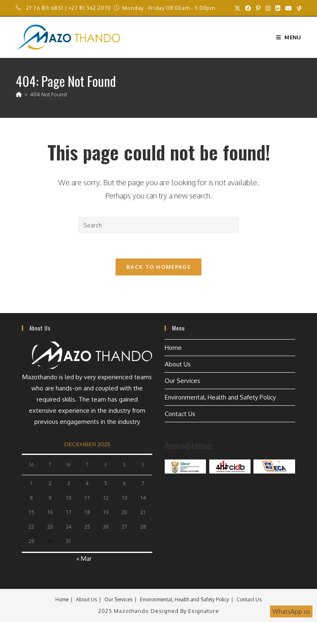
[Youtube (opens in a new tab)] (288, 8)
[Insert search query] (158, 225)
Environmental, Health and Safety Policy (220, 397)
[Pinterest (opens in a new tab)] (258, 8)
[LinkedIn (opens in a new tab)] (278, 8)
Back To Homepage (158, 266)
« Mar (84, 558)
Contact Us (180, 414)
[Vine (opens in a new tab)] (297, 8)
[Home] (19, 94)
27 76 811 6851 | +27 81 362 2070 (68, 8)
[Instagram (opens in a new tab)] (268, 8)
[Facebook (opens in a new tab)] (248, 8)
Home (173, 348)
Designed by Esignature (185, 611)
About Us (178, 364)
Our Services (182, 381)
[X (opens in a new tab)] (237, 8)
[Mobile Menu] (288, 37)
